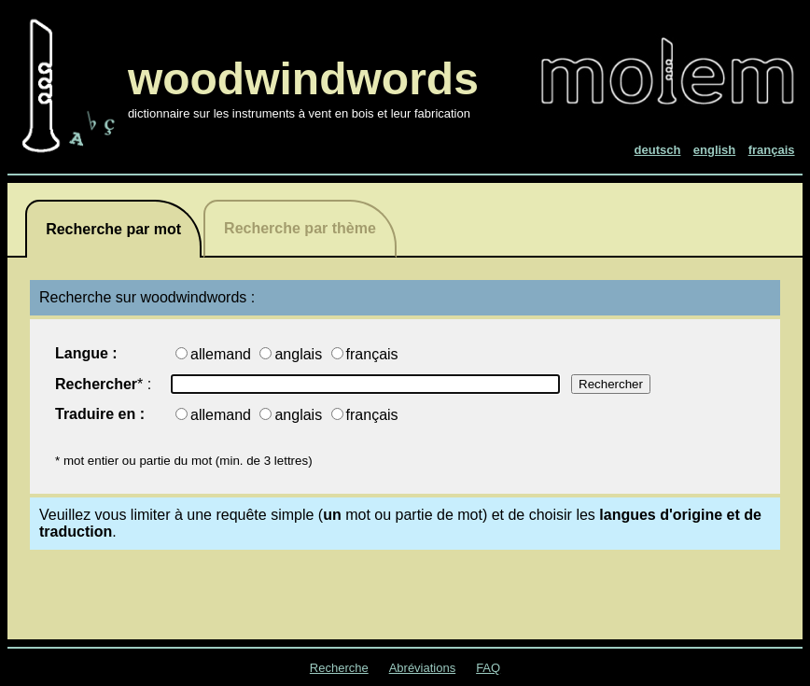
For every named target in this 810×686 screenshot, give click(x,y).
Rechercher (96, 384)
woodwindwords (303, 79)
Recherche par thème (300, 228)
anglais (300, 354)
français (372, 354)
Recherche (339, 668)
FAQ (488, 668)
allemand (222, 354)
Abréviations (422, 668)
